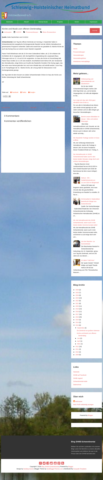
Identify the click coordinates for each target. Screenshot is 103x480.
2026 (77, 290)
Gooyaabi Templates (79, 469)
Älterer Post (60, 107)
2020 (77, 306)
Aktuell (26, 22)
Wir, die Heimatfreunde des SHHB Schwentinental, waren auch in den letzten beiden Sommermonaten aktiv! (85, 222)
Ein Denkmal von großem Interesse (88, 330)
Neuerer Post (6, 107)
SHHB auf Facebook (79, 375)
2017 (77, 314)
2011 (77, 349)
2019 (77, 309)
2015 (77, 320)
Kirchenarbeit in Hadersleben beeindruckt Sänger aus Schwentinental (90, 201)
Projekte (60, 22)
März (78, 344)
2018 (77, 311)
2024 (77, 295)
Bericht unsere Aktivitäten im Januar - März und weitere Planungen (90, 119)
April (78, 341)
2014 (77, 322)
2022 (77, 300)
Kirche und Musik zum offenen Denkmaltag (21, 29)
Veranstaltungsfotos (79, 58)
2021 (77, 303)
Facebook (14, 92)
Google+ (31, 92)
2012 (77, 346)
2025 (77, 292)
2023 (77, 298)
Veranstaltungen (78, 55)
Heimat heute (43, 22)
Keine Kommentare (49, 32)
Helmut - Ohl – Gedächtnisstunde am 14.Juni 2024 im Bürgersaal (90, 180)
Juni (78, 338)
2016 (77, 317)
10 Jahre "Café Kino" (88, 260)
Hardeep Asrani (28, 469)
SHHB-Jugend (78, 378)
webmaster (78, 401)
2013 (77, 325)
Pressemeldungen (32, 32)
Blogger (90, 415)
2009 (77, 354)
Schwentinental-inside (80, 381)
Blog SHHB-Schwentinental (50, 466)
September (80, 328)
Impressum (93, 22)
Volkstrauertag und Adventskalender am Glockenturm (87, 81)
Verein (76, 22)
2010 (77, 352)
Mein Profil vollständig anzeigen (83, 404)
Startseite (9, 22)
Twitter (23, 92)
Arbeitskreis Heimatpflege (81, 61)
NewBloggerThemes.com (55, 469)
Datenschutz (77, 384)
